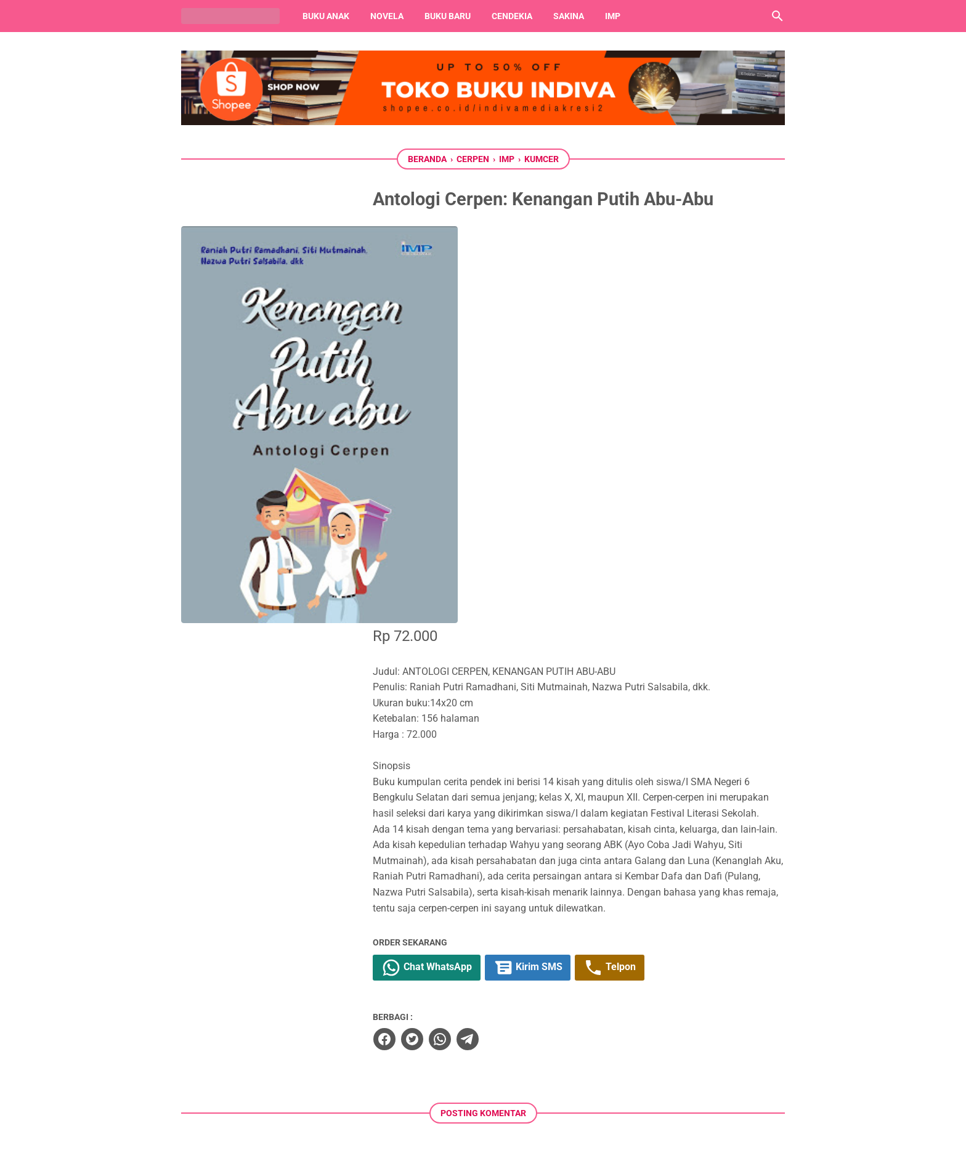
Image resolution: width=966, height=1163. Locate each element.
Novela (387, 16)
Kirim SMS (568, 602)
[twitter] (450, 673)
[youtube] (483, 1083)
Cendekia (512, 16)
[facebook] (422, 673)
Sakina (568, 16)
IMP (612, 16)
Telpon (651, 602)
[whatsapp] (477, 673)
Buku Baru (447, 16)
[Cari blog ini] (777, 16)
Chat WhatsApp (465, 602)
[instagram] (521, 1083)
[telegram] (505, 673)
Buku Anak (325, 16)
